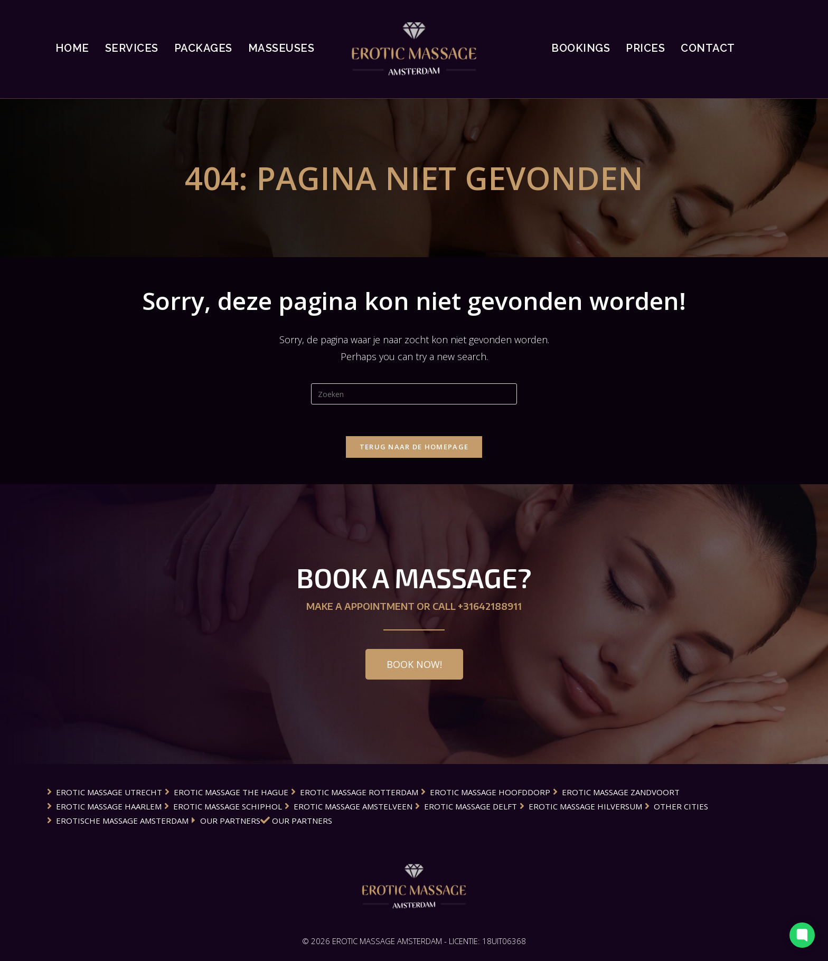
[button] (414, 664)
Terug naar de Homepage (414, 446)
